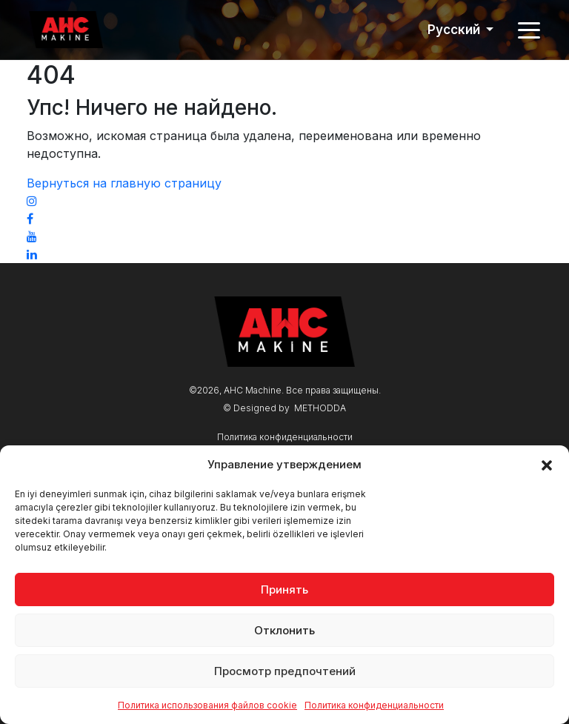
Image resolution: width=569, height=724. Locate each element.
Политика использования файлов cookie (207, 705)
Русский (455, 29)
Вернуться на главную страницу (124, 183)
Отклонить (284, 630)
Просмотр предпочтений (285, 671)
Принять (284, 589)
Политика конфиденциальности (374, 705)
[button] (546, 464)
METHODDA (320, 408)
